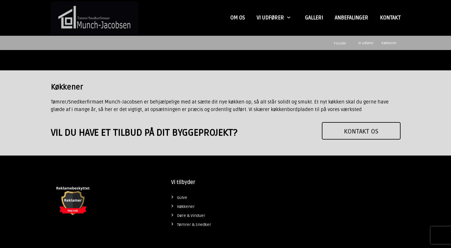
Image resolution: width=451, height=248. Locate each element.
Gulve (182, 197)
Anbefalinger (351, 18)
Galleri (314, 18)
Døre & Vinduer (191, 215)
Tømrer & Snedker (194, 224)
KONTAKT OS (361, 131)
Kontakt (390, 18)
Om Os (237, 18)
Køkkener (186, 206)
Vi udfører (270, 18)
